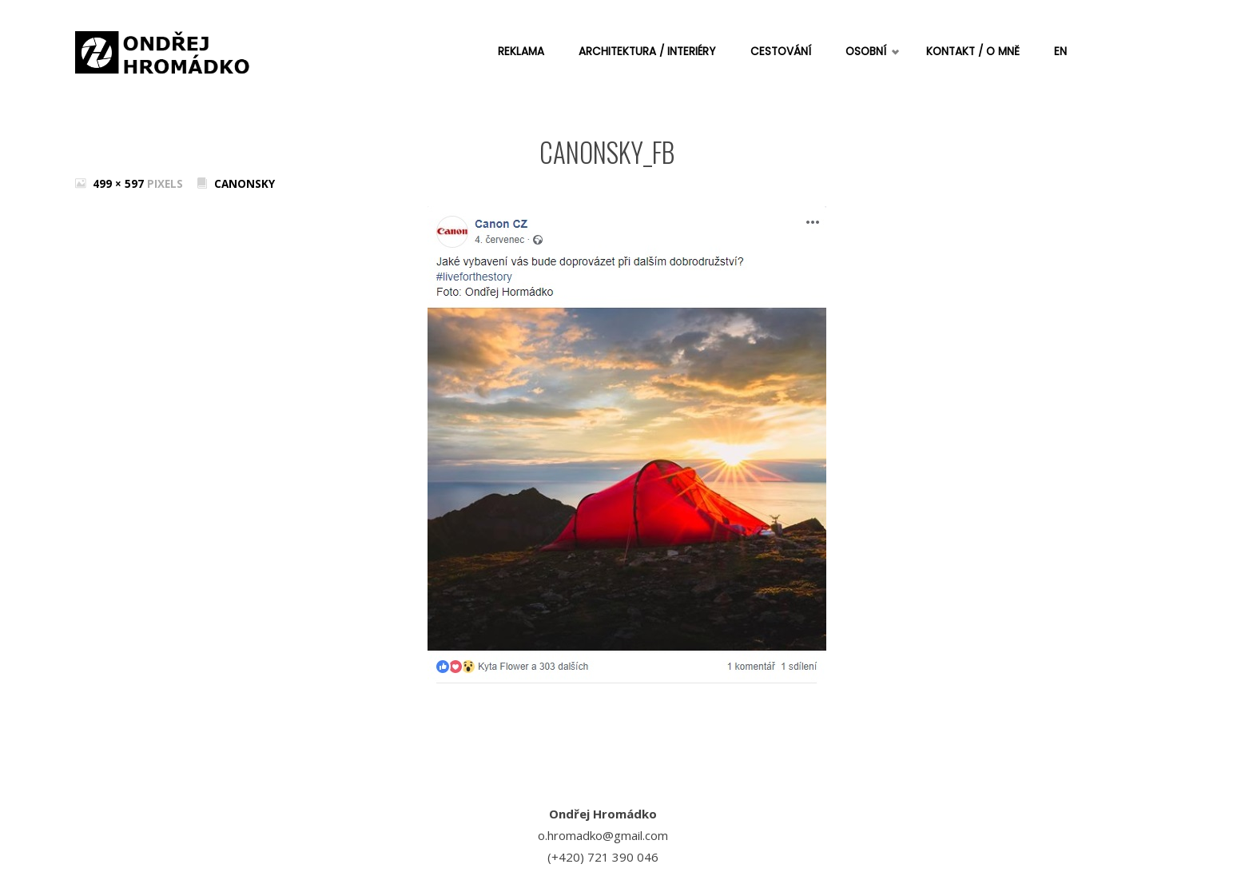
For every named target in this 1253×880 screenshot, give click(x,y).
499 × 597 (120, 184)
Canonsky (244, 184)
